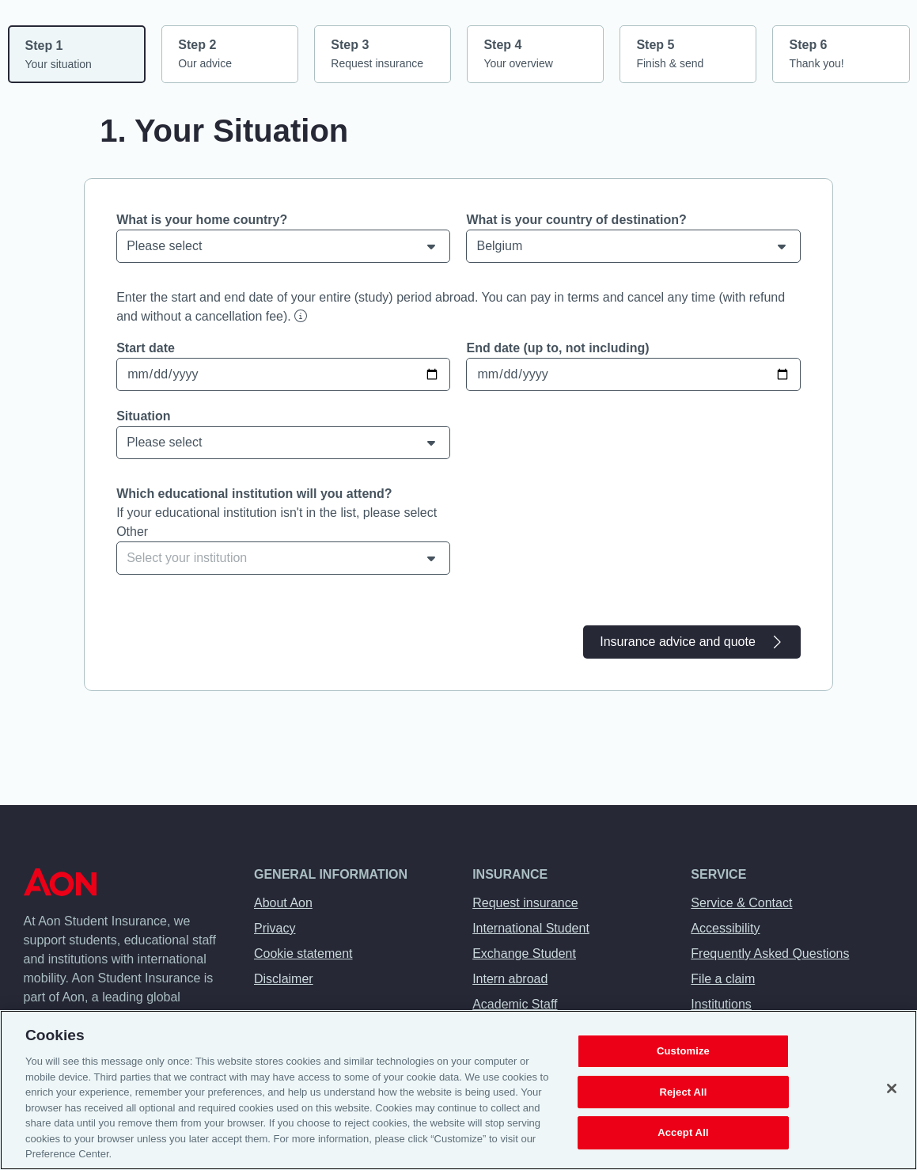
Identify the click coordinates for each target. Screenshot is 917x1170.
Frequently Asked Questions (770, 953)
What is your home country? (201, 219)
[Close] (891, 1088)
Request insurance (525, 903)
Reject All (683, 1092)
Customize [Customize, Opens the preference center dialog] (683, 1051)
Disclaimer (283, 979)
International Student (530, 928)
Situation (143, 416)
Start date (145, 348)
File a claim (723, 979)
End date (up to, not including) (557, 348)
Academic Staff (514, 1004)
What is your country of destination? (576, 219)
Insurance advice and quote (692, 642)
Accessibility (725, 928)
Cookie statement (303, 953)
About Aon (283, 903)
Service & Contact (741, 903)
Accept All (682, 1133)
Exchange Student (524, 953)
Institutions (721, 1004)
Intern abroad (510, 979)
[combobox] (283, 558)
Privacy (274, 928)
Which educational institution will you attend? (254, 493)
